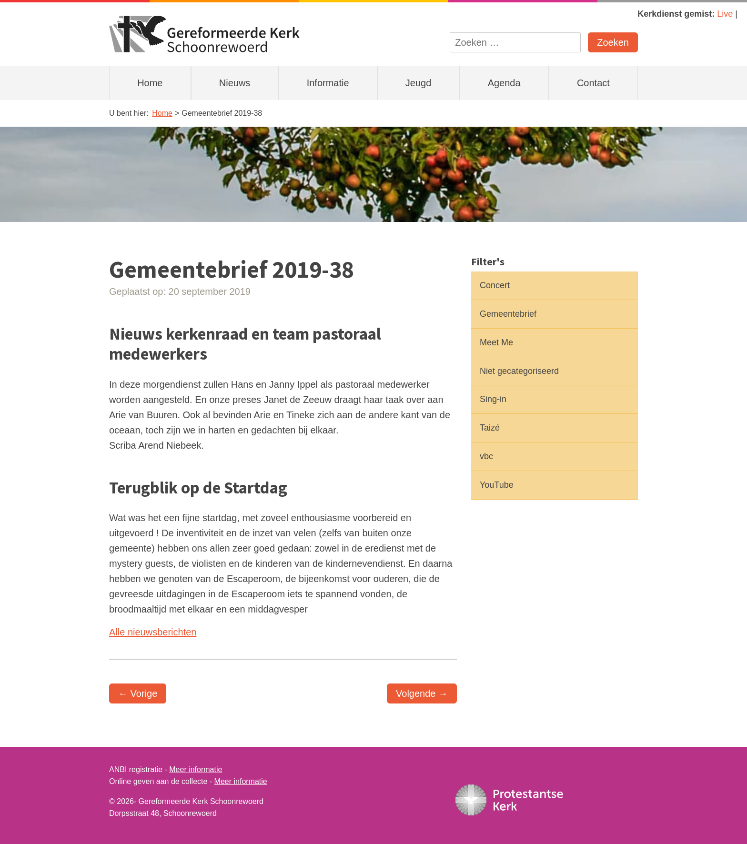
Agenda (504, 83)
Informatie (328, 83)
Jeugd (418, 83)
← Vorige (137, 693)
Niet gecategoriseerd (519, 371)
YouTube (497, 485)
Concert (495, 285)
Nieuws (235, 83)
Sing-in (493, 399)
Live (725, 14)
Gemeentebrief (508, 314)
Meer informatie (195, 769)
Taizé (490, 427)
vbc (486, 456)
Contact (593, 83)
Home (149, 83)
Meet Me (496, 342)
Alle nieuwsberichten (152, 632)
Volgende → (422, 693)
